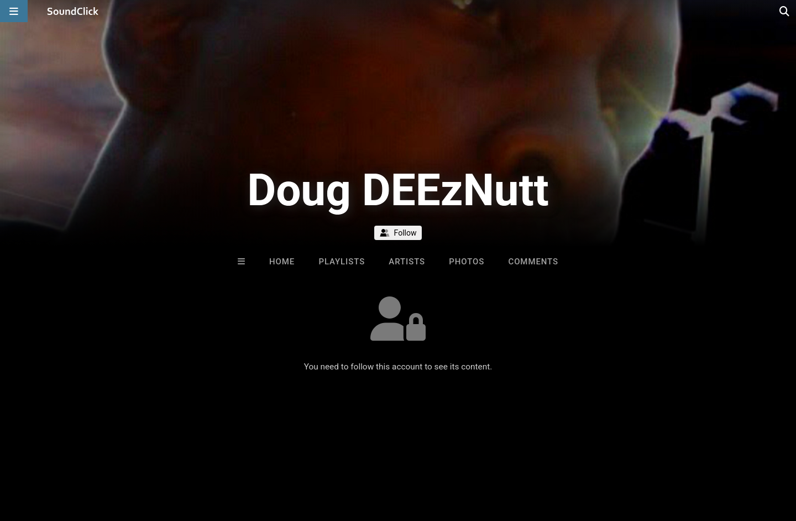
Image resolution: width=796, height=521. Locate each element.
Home (282, 262)
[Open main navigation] (14, 11)
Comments (533, 262)
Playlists (341, 262)
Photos (466, 262)
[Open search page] (785, 11)
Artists (407, 262)
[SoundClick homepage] (73, 11)
